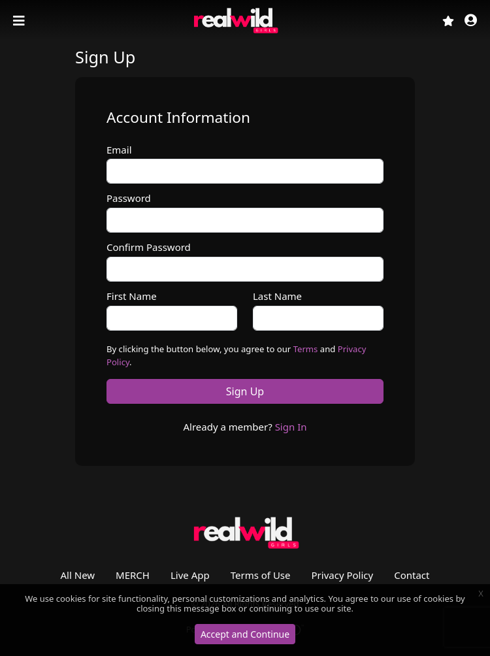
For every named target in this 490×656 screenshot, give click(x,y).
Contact (411, 575)
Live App (190, 575)
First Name (131, 296)
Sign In (291, 426)
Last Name (277, 296)
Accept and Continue (245, 634)
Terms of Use (261, 575)
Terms (305, 349)
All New (78, 575)
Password (128, 198)
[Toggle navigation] (20, 21)
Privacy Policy (343, 575)
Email (119, 149)
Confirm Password (148, 247)
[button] (470, 21)
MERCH (133, 575)
